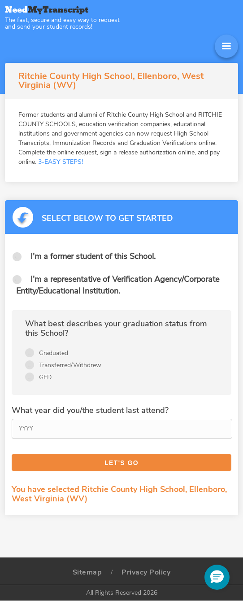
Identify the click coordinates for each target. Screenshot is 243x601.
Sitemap (87, 572)
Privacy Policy (146, 572)
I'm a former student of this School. (93, 256)
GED (45, 377)
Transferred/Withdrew (70, 365)
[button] (217, 577)
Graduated (53, 353)
